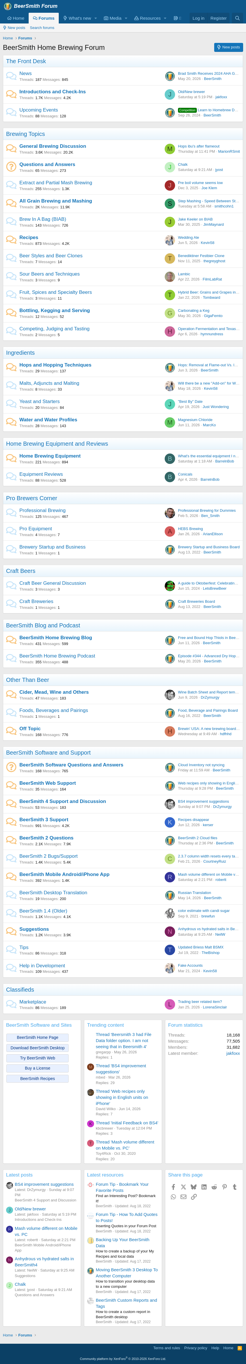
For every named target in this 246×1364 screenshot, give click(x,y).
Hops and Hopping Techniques (55, 365)
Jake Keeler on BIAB (195, 219)
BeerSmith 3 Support (43, 819)
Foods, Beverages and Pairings (53, 710)
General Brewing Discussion (52, 146)
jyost (219, 169)
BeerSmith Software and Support (48, 752)
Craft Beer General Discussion (52, 583)
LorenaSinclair (215, 1007)
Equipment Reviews (41, 474)
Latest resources (105, 1175)
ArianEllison (213, 534)
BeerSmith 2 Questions (46, 838)
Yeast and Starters (39, 401)
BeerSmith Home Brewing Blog (55, 637)
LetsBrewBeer (215, 588)
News (25, 73)
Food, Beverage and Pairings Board (208, 710)
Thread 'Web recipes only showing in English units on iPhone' (122, 1097)
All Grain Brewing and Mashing (55, 201)
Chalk (183, 164)
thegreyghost (214, 261)
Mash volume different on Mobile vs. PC (211, 874)
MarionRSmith (230, 151)
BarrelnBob (224, 461)
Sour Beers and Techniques (49, 274)
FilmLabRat (212, 279)
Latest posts (19, 1175)
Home (15, 18)
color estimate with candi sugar (204, 910)
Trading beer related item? (200, 1001)
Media (112, 18)
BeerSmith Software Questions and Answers (71, 765)
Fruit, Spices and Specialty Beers (55, 292)
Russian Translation (194, 892)
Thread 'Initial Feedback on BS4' (127, 1122)
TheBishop (211, 952)
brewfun (208, 916)
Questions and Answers (47, 164)
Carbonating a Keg (193, 310)
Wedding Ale (188, 237)
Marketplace (32, 1002)
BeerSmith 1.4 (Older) (43, 911)
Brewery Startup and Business (52, 547)
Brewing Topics (25, 134)
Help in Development (42, 965)
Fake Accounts (190, 965)
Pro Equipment (35, 528)
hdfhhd (226, 734)
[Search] (237, 18)
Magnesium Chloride (195, 420)
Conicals (185, 474)
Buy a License (37, 1068)
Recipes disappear (193, 819)
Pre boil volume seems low (200, 183)
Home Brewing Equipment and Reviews (57, 443)
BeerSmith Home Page (37, 1037)
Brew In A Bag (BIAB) (42, 219)
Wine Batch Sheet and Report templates (211, 692)
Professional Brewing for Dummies (207, 510)
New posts (14, 28)
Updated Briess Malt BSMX (201, 947)
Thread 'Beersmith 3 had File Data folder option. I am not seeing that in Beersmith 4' (123, 1040)
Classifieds (20, 989)
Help (215, 1348)
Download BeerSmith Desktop (38, 1048)
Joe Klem (209, 188)
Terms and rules (166, 1348)
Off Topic (30, 728)
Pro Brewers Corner (31, 498)
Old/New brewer (191, 92)
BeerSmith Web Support (47, 783)
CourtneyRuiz (214, 861)
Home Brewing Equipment (50, 456)
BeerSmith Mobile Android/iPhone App (64, 874)
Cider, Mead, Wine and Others (54, 692)
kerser (208, 825)
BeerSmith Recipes (37, 1078)
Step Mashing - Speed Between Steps (210, 201)
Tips (24, 947)
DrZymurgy (210, 697)
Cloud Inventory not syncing (201, 765)
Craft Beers (20, 571)
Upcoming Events (38, 110)
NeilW (220, 934)
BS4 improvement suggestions (203, 801)
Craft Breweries (36, 601)
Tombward (211, 297)
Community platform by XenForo (123, 1359)
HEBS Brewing (190, 529)
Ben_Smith (210, 515)
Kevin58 (207, 243)
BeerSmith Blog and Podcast (43, 625)
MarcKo (209, 425)
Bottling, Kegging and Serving (54, 310)
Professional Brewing (42, 510)
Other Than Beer (27, 680)
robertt (220, 879)
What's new (77, 18)
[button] (95, 18)
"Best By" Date (190, 401)
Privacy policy (195, 1348)
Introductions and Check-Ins (52, 91)
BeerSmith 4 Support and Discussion (62, 801)
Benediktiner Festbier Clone (201, 256)
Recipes (28, 237)
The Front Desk (26, 61)
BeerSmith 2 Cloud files (197, 838)
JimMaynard (213, 224)
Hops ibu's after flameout (198, 146)
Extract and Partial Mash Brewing (55, 182)
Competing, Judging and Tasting (54, 329)
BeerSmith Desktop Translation (53, 892)
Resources (147, 18)
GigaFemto (213, 316)
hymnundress (212, 334)
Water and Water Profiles (48, 420)
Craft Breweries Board (196, 601)
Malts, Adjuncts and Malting (49, 383)
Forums (43, 18)
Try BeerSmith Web (37, 1058)
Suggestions (34, 929)
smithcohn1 (224, 206)
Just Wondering (216, 407)
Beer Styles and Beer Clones (50, 255)
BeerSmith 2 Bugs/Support (48, 856)
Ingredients (20, 352)
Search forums (42, 28)
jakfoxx (221, 97)
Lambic (184, 274)
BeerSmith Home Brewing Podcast (57, 656)
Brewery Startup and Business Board (209, 547)
